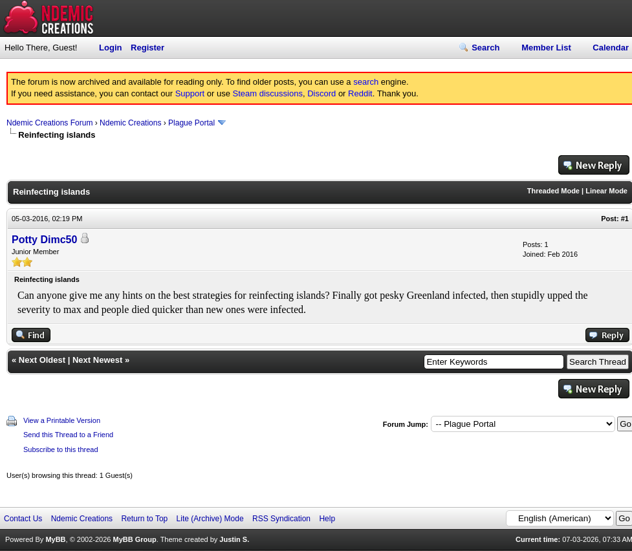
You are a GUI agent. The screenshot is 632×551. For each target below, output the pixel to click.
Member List (546, 47)
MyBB (55, 539)
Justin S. (234, 539)
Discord (321, 93)
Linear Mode (606, 191)
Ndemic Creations (130, 122)
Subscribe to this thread (60, 449)
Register (147, 47)
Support (190, 93)
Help (327, 518)
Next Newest (97, 360)
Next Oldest (42, 360)
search (365, 82)
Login (110, 47)
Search (485, 47)
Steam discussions (268, 93)
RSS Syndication (281, 518)
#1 (625, 218)
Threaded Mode (553, 191)
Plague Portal (191, 122)
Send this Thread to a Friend (68, 434)
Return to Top (144, 518)
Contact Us (23, 518)
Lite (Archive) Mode (210, 518)
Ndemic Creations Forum (49, 122)
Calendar (611, 47)
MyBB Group (134, 539)
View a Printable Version (61, 420)
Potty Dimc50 (44, 239)
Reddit (360, 93)
